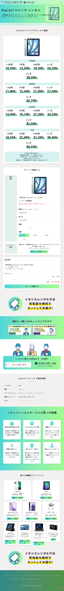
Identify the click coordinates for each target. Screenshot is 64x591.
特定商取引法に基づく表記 (34, 579)
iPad (14, 24)
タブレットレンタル (21, 575)
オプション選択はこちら (39, 251)
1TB (24, 239)
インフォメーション (49, 579)
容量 (20, 232)
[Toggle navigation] (61, 2)
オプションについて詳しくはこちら (39, 248)
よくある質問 (32, 575)
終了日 (21, 217)
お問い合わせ (41, 575)
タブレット (8, 24)
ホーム (2, 24)
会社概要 (22, 579)
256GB (35, 235)
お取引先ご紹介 (14, 579)
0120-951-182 (46, 364)
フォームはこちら (16, 365)
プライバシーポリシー (32, 582)
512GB (46, 235)
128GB (24, 235)
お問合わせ (31, 158)
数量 (20, 224)
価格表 (53, 539)
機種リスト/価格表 (18, 497)
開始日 (29, 209)
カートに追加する (32, 286)
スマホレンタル (9, 575)
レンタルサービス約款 (53, 575)
